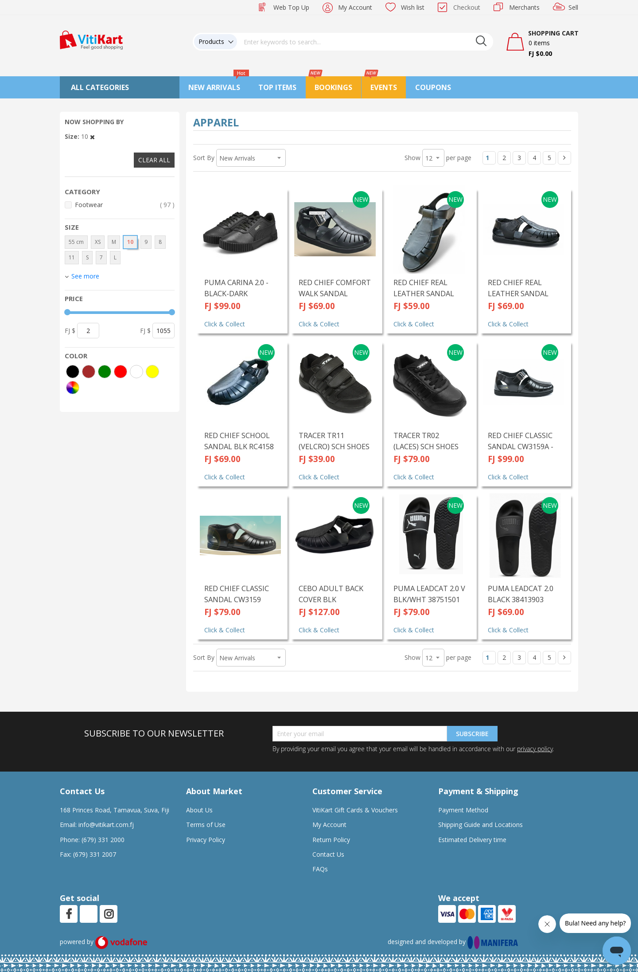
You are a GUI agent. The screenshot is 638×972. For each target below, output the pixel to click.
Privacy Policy (205, 839)
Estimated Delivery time (472, 839)
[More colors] (73, 388)
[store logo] (91, 39)
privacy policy (534, 749)
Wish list (412, 7)
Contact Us (328, 854)
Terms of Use (206, 824)
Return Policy (331, 839)
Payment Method (463, 810)
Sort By (203, 157)
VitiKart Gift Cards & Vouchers (355, 810)
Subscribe (472, 733)
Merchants (524, 7)
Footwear (125, 205)
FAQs (320, 869)
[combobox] (365, 42)
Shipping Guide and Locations (480, 824)
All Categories (100, 87)
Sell (573, 7)
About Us (199, 810)
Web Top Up (291, 7)
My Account (355, 7)
